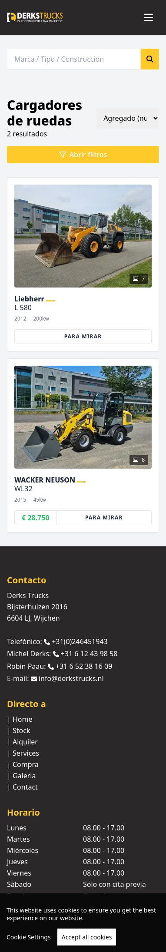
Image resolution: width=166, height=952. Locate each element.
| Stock (18, 730)
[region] (83, 922)
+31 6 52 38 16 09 (84, 666)
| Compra (23, 764)
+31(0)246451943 (80, 641)
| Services (23, 753)
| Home (20, 719)
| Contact (22, 787)
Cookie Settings (29, 937)
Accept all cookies (87, 937)
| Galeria (21, 775)
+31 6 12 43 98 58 (89, 654)
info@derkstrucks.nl (71, 678)
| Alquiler (22, 742)
